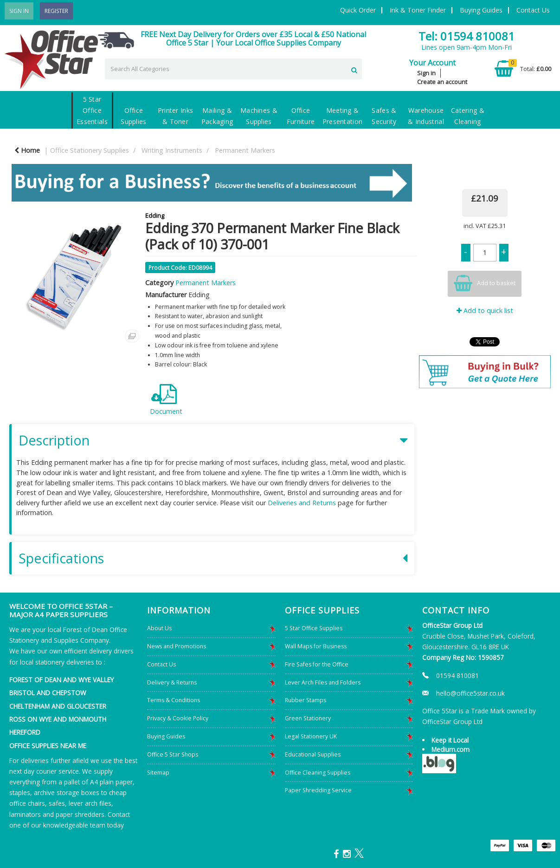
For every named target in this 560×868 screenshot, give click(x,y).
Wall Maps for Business (316, 646)
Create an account (442, 82)
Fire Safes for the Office (316, 664)
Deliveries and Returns (302, 502)
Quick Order (358, 10)
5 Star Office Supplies (313, 628)
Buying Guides (481, 10)
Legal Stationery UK (311, 736)
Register (56, 11)
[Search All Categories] (233, 69)
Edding (154, 215)
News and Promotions (176, 646)
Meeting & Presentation (342, 116)
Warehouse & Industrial (426, 116)
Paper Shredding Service (318, 790)
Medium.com (450, 749)
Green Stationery (308, 718)
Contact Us (533, 10)
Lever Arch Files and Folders (322, 682)
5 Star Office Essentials (92, 110)
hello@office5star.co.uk (470, 693)
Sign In (19, 11)
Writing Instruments (172, 150)
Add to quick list (485, 310)
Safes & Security (384, 116)
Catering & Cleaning (467, 116)
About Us (159, 628)
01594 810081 (457, 675)
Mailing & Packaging (217, 116)
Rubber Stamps (305, 700)
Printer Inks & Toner (175, 116)
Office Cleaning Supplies (317, 773)
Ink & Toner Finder (418, 10)
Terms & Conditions (173, 700)
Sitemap (158, 773)
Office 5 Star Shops (172, 754)
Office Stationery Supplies (89, 150)
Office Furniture (301, 116)
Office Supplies (134, 116)
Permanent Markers (245, 150)
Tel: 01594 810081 (466, 36)
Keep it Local (450, 740)
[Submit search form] (354, 68)
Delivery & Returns (172, 682)
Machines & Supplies (258, 116)
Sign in (426, 73)
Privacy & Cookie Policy (177, 718)
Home (27, 150)
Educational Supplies (313, 754)
